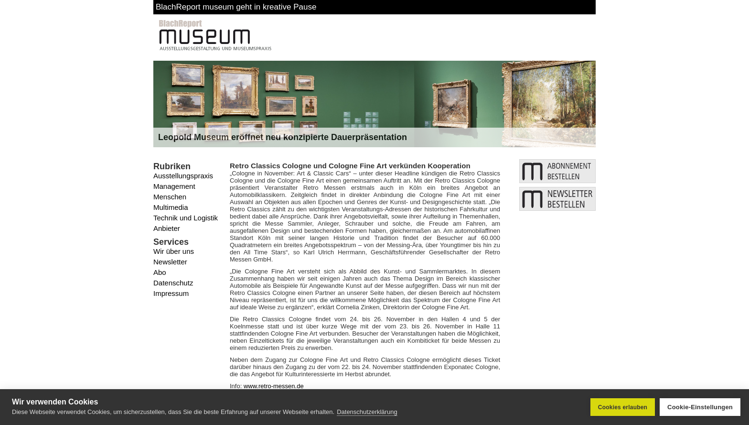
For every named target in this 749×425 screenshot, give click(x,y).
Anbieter (166, 228)
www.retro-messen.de (274, 386)
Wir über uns (173, 251)
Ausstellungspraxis (183, 176)
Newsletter (170, 262)
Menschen (169, 197)
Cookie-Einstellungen (700, 407)
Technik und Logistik (185, 218)
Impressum (171, 293)
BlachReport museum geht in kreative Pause (236, 6)
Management (174, 186)
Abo (159, 272)
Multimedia (170, 207)
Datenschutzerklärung (367, 411)
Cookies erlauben (622, 407)
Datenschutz (173, 283)
